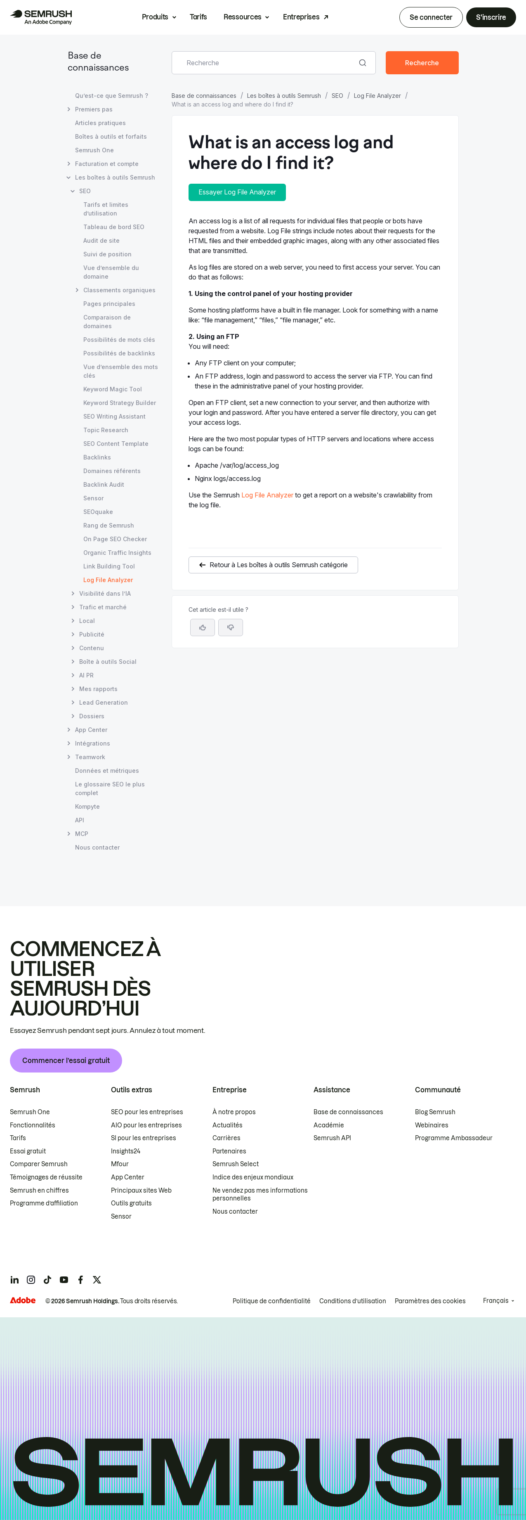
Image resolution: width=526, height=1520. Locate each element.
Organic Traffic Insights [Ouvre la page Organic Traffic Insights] (117, 552)
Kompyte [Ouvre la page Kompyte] (87, 806)
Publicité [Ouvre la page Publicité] (91, 634)
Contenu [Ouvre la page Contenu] (91, 648)
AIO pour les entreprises (146, 1125)
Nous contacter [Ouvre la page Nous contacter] (97, 847)
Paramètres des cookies (430, 1301)
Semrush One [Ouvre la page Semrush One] (94, 150)
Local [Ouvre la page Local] (87, 620)
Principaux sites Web (141, 1190)
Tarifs (198, 17)
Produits (155, 17)
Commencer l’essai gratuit (66, 1060)
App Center (127, 1177)
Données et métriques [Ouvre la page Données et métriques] (107, 770)
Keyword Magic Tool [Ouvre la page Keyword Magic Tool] (112, 389)
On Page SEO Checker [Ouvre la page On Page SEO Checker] (115, 538)
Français (496, 1300)
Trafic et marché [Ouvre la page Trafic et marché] (103, 607)
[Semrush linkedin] (14, 1279)
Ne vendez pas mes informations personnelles (260, 1194)
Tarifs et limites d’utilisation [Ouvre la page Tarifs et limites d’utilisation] (105, 209)
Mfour (120, 1164)
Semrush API (332, 1138)
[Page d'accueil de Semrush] (41, 17)
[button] (230, 627)
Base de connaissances (204, 95)
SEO (337, 95)
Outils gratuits (131, 1203)
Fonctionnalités (32, 1125)
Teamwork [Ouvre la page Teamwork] (90, 757)
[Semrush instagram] (31, 1279)
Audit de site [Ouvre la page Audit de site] (101, 240)
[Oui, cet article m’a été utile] (202, 627)
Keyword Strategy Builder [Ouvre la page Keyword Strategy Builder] (119, 402)
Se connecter (431, 17)
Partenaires (229, 1151)
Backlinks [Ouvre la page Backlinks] (97, 457)
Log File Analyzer (377, 95)
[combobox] (265, 62)
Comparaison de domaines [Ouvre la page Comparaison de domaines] (107, 321)
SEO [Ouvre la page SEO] (85, 190)
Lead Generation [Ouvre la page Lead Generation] (103, 702)
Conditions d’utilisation (352, 1301)
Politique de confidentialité (272, 1301)
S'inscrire (491, 17)
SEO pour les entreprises (147, 1112)
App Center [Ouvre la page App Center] (91, 729)
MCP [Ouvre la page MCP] (81, 833)
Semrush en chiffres (39, 1190)
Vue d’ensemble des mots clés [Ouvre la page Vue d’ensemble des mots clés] (120, 371)
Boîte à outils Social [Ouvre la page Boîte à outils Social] (108, 661)
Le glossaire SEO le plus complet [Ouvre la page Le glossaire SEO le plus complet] (110, 788)
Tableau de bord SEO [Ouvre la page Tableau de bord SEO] (113, 226)
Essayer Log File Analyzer (237, 192)
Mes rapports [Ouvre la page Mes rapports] (98, 688)
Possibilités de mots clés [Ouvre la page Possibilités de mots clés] (119, 339)
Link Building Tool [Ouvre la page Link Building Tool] (109, 566)
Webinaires (431, 1125)
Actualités (227, 1125)
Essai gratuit (28, 1151)
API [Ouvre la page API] (79, 820)
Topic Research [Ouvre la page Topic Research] (105, 429)
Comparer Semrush (39, 1164)
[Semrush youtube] (64, 1279)
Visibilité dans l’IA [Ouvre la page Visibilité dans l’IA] (105, 593)
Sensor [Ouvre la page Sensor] (93, 498)
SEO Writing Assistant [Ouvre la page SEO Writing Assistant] (114, 416)
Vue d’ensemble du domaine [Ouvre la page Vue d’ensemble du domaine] (111, 272)
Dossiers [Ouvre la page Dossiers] (91, 716)
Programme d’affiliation (44, 1203)
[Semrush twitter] (97, 1279)
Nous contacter (235, 1211)
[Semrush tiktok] (47, 1279)
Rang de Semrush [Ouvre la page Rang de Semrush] (108, 525)
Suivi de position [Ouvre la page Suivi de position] (107, 254)
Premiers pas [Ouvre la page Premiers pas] (94, 109)
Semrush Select (235, 1164)
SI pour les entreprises (143, 1138)
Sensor (121, 1216)
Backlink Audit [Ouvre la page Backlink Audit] (103, 484)
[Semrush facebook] (80, 1279)
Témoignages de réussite (46, 1177)
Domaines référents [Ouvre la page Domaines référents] (112, 470)
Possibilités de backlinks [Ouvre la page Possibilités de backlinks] (119, 353)
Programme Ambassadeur (454, 1138)
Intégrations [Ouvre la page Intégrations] (92, 743)
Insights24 (125, 1151)
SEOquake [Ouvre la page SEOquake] (98, 511)
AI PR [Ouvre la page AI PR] (86, 675)
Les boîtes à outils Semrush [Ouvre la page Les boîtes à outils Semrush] (115, 177)
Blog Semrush (435, 1112)
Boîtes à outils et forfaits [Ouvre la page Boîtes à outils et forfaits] (111, 136)
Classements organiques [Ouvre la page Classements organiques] (119, 290)
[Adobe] (22, 1300)
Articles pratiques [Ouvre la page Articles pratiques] (100, 122)
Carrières (226, 1138)
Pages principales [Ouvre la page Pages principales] (109, 303)
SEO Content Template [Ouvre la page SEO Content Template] (116, 443)
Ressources (243, 17)
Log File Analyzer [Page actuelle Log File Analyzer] (108, 579)
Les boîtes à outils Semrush (284, 95)
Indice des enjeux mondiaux (252, 1177)
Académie (329, 1125)
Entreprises (301, 17)
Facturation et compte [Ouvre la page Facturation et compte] (107, 163)
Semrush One (30, 1112)
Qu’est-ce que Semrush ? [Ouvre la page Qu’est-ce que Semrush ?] (111, 95)
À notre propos (234, 1112)
